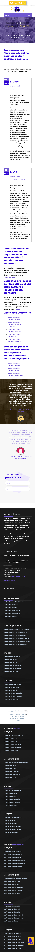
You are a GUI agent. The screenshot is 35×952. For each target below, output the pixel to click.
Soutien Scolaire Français (12, 684)
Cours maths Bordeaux (12, 774)
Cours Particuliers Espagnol (13, 735)
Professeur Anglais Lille (12, 912)
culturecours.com (18, 844)
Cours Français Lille (10, 823)
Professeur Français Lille (12, 939)
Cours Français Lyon (11, 832)
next (28, 458)
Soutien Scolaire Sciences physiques (16, 629)
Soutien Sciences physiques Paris (15, 632)
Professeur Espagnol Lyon (13, 866)
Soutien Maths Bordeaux (12, 614)
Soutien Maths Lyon (11, 617)
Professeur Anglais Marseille (13, 915)
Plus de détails (15, 86)
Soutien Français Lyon (11, 699)
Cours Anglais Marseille (12, 799)
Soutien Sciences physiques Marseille (16, 638)
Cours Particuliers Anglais (12, 790)
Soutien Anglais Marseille (12, 665)
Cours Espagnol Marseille (12, 744)
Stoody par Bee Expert (15, 711)
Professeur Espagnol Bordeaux (14, 863)
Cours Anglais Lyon (10, 805)
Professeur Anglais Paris (12, 909)
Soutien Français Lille (11, 690)
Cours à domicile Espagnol (13, 851)
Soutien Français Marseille (13, 693)
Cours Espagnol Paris (11, 738)
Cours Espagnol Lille (10, 741)
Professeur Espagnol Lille (12, 857)
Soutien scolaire (20, 714)
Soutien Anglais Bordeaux (13, 668)
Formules (14, 716)
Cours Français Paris (11, 820)
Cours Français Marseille (12, 826)
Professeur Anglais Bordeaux (14, 918)
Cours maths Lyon (10, 777)
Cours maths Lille (10, 768)
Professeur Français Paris (12, 936)
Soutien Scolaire (16, 23)
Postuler (18, 309)
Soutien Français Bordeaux (13, 696)
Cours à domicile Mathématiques (15, 879)
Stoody (11, 714)
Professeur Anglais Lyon (12, 921)
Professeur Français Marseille (14, 942)
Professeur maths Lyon (12, 893)
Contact (17, 720)
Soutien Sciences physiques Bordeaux (17, 641)
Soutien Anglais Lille (10, 662)
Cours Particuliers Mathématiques (16, 763)
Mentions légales (9, 580)
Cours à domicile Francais (12, 933)
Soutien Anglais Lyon (11, 671)
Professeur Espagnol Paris (13, 854)
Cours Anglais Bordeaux (12, 802)
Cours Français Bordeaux (12, 829)
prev (7, 458)
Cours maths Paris (10, 766)
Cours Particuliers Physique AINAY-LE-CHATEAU (15, 324)
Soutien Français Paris (11, 687)
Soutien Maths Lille (10, 608)
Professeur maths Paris (12, 881)
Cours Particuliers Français (13, 817)
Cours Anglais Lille (10, 796)
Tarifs (22, 718)
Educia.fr (17, 728)
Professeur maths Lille (11, 884)
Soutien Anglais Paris (11, 660)
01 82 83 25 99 (17, 3)
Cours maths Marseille (11, 771)
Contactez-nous (9, 277)
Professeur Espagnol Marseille (14, 860)
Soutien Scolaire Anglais (12, 657)
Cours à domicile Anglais (12, 906)
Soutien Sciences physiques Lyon (15, 644)
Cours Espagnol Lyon (11, 750)
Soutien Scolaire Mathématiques (15, 602)
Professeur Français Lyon (12, 948)
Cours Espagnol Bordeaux (13, 747)
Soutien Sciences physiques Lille (15, 635)
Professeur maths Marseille (13, 887)
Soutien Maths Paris (11, 605)
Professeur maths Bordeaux (13, 890)
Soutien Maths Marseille (12, 611)
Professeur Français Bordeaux (14, 945)
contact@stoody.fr (18, 577)
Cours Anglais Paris (10, 793)
